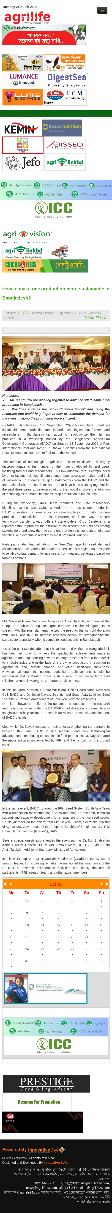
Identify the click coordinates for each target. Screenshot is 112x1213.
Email (103, 317)
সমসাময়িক (23, 313)
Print (90, 317)
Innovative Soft (55, 1162)
